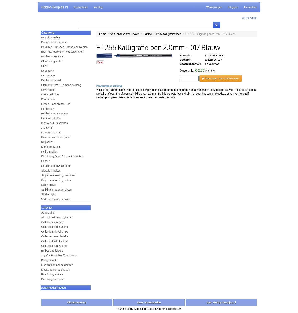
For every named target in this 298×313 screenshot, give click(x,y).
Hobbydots (47, 108)
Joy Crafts (47, 127)
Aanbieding (48, 212)
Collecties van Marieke (54, 236)
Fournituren (48, 99)
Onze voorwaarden (149, 302)
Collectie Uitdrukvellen (54, 241)
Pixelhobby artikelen (53, 274)
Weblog (98, 7)
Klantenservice (76, 302)
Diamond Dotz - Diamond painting (61, 85)
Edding (147, 34)
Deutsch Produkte (51, 80)
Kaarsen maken (50, 132)
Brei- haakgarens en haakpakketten (62, 51)
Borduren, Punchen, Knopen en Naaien (64, 46)
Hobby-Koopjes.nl (54, 7)
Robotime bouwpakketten (56, 165)
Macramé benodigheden (55, 269)
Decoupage (48, 75)
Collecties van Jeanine (54, 226)
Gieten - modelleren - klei (56, 104)
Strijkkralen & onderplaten (56, 189)
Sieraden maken (51, 170)
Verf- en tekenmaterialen (55, 199)
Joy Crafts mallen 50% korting (59, 255)
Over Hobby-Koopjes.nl (221, 302)
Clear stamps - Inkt (52, 61)
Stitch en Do (48, 184)
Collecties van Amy (52, 222)
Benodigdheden (50, 37)
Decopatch (47, 70)
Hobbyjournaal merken (54, 113)
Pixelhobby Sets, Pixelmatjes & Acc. (62, 156)
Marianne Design (51, 146)
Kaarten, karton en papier (56, 137)
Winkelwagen (214, 7)
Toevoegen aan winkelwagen (220, 78)
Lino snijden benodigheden (57, 264)
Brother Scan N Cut (52, 56)
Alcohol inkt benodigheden (56, 217)
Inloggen (233, 7)
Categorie (47, 32)
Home (102, 34)
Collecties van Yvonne (54, 245)
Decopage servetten (53, 279)
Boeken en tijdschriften (54, 42)
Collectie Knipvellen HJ (54, 231)
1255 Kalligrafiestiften (168, 34)
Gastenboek (81, 7)
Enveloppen (48, 89)
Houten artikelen (51, 118)
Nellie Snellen (49, 151)
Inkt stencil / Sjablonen (54, 123)
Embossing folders (52, 250)
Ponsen (45, 161)
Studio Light (48, 194)
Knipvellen (47, 142)
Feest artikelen (50, 94)
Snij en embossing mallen (56, 180)
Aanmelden (250, 7)
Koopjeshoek (49, 260)
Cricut (44, 66)
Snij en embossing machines (58, 175)
